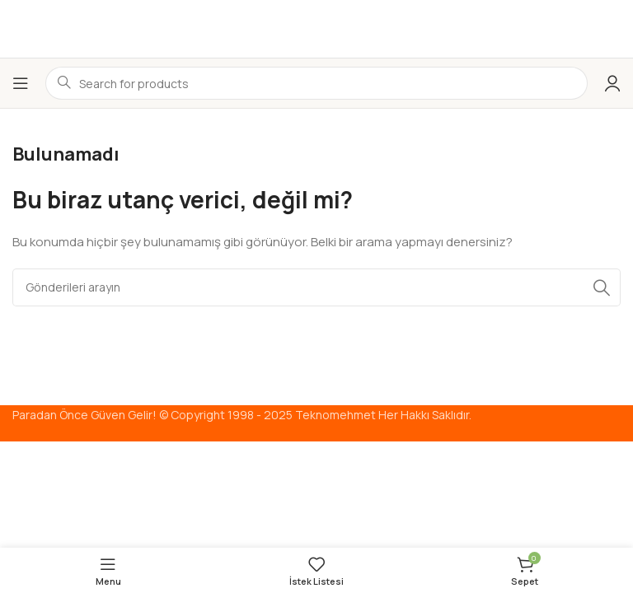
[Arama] (316, 287)
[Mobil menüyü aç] (20, 83)
